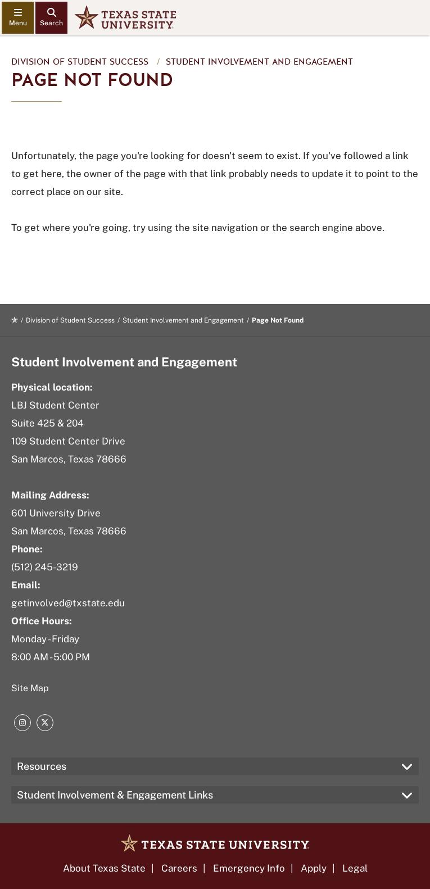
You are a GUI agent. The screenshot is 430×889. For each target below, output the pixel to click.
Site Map (30, 688)
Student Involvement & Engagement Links (115, 795)
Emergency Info (249, 868)
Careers (179, 868)
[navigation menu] (18, 18)
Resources (41, 766)
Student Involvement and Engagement (259, 61)
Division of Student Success (79, 61)
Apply (314, 868)
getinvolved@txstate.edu (68, 603)
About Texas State (104, 868)
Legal (355, 868)
